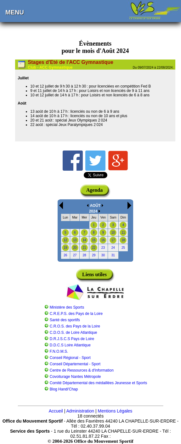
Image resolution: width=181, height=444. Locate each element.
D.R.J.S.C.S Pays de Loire (72, 339)
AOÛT (95, 205)
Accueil (56, 410)
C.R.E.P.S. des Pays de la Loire (76, 313)
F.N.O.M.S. (59, 351)
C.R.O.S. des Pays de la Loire (75, 326)
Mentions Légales (115, 410)
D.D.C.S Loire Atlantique (70, 345)
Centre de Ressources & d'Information (82, 370)
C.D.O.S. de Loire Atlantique (73, 332)
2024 (93, 211)
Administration (80, 410)
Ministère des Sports (67, 307)
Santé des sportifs (65, 320)
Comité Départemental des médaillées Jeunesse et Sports (98, 383)
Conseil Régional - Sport (70, 358)
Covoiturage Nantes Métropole (75, 376)
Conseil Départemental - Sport (75, 364)
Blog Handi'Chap (64, 389)
